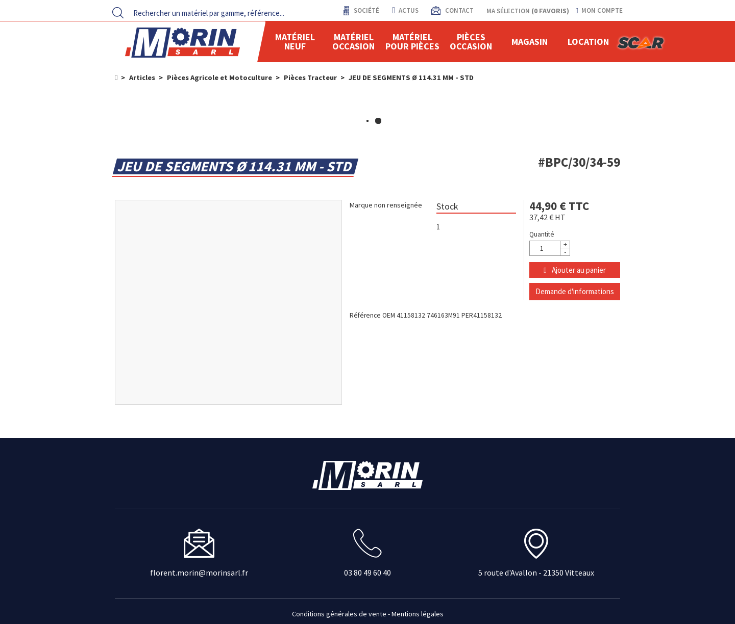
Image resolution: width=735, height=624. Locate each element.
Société (365, 10)
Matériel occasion (353, 41)
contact (459, 10)
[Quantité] (549, 248)
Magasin (529, 41)
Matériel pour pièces (412, 41)
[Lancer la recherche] (118, 12)
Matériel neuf (295, 41)
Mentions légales (417, 613)
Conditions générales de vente (339, 613)
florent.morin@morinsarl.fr (199, 572)
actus (405, 10)
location (588, 41)
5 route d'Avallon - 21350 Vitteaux (536, 572)
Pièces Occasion (471, 41)
